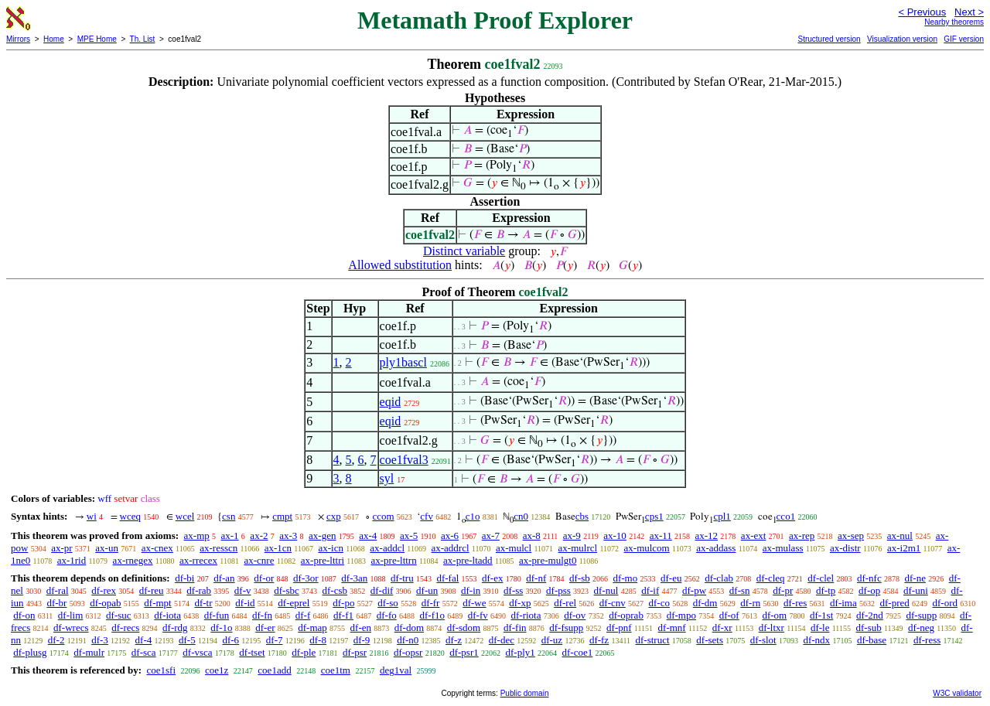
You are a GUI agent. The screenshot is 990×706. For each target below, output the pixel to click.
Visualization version (902, 39)
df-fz (599, 640)
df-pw (694, 590)
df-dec (501, 640)
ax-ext (753, 535)
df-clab (719, 578)
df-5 (187, 640)
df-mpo (681, 615)
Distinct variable (464, 251)
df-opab (105, 603)
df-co (659, 603)
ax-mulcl (513, 548)
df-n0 (407, 640)
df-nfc (869, 578)
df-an (223, 578)
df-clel (820, 578)
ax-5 (409, 535)
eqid (390, 401)
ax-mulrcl (578, 548)
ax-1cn (278, 548)
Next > (969, 12)
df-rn (750, 603)
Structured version (828, 39)
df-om (774, 615)
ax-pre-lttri (322, 560)
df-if (650, 590)
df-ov (574, 615)
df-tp (825, 590)
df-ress (926, 640)
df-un (427, 590)
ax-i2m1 (903, 548)
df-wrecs (70, 627)
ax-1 (230, 535)
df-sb (579, 578)
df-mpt (157, 603)
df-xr (722, 627)
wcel (185, 516)
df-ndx (816, 640)
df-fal (447, 578)
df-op (869, 590)
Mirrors (18, 39)
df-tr (203, 603)
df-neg (921, 627)
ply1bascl (403, 362)
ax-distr (845, 548)
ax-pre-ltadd (468, 560)
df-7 (274, 640)
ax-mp (197, 535)
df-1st (821, 615)
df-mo (625, 578)
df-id (244, 603)
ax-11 (661, 535)
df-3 (99, 640)
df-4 (143, 640)
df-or (264, 578)
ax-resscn (218, 548)
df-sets (709, 640)
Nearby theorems (954, 22)
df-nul (606, 590)
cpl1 (721, 516)
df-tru (402, 578)
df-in (470, 590)
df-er (265, 627)
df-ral (57, 590)
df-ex (492, 578)
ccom (383, 516)
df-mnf (672, 627)
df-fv (478, 615)
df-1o (221, 627)
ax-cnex (157, 548)
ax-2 (259, 535)
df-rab (198, 590)
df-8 (317, 640)
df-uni (915, 590)
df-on (24, 615)
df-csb (334, 590)
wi (92, 516)
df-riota (525, 615)
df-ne (914, 578)
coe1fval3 (404, 459)
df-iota (167, 615)
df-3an (354, 578)
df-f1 (343, 615)
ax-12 (707, 535)
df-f (303, 615)
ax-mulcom (647, 548)
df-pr (783, 590)
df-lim (71, 615)
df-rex (103, 590)
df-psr (355, 652)
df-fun (217, 615)
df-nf (536, 578)
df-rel (565, 603)
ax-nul (900, 535)
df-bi (184, 578)
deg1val (395, 670)
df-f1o (432, 615)
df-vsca (197, 652)
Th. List (142, 39)
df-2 (56, 640)
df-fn (262, 615)
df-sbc (286, 590)
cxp (333, 516)
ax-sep (851, 535)
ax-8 (532, 535)
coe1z (216, 670)
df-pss (558, 590)
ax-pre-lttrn (394, 560)
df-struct (653, 640)
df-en (360, 627)
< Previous (922, 12)
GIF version (964, 39)
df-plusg (29, 652)
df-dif (382, 590)
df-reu (151, 590)
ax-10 (614, 535)
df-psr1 (464, 652)
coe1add (274, 670)
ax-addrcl (450, 548)
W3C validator (957, 693)
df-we (474, 603)
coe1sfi (161, 670)
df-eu (671, 578)
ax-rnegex (133, 560)
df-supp (921, 615)
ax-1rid (72, 560)
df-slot (763, 640)
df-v (242, 590)
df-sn (739, 590)
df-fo (387, 615)
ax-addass (716, 548)
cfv (426, 516)
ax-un (106, 548)
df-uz (551, 640)
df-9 (361, 640)
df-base (871, 640)
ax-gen (322, 535)
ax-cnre (259, 560)
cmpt (282, 516)
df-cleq (770, 578)
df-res (795, 603)
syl (387, 478)
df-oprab (626, 615)
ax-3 (288, 535)
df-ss (513, 590)
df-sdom (463, 627)
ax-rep (801, 535)
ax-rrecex (198, 560)
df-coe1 (577, 652)
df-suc (118, 615)
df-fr (431, 603)
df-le (820, 627)
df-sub (869, 627)
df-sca (143, 652)
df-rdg (175, 627)
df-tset (252, 652)
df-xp (520, 603)
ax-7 (491, 535)
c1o (473, 516)
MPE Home (97, 39)
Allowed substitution (400, 264)
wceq (130, 516)
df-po (343, 603)
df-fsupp (566, 627)
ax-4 (368, 535)
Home (53, 39)
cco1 (786, 516)
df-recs (125, 627)
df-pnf (619, 627)
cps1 (654, 516)
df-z (454, 640)
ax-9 (572, 535)
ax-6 (450, 535)
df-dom (409, 627)
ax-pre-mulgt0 (547, 560)
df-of (729, 615)
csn (228, 516)
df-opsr (408, 652)
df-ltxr (771, 627)
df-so (387, 603)
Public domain (524, 693)
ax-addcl (387, 548)
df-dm (705, 603)
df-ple (304, 652)
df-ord (945, 603)
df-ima (843, 603)
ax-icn (330, 548)
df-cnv (612, 603)
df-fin (515, 627)
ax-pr (61, 548)
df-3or (306, 578)
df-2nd (869, 615)
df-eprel (293, 603)
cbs (582, 516)
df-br (56, 603)
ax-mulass (783, 548)
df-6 (230, 640)
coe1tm (335, 670)
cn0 (521, 516)
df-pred (894, 603)
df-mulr (88, 652)
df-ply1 (520, 652)
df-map (312, 627)
